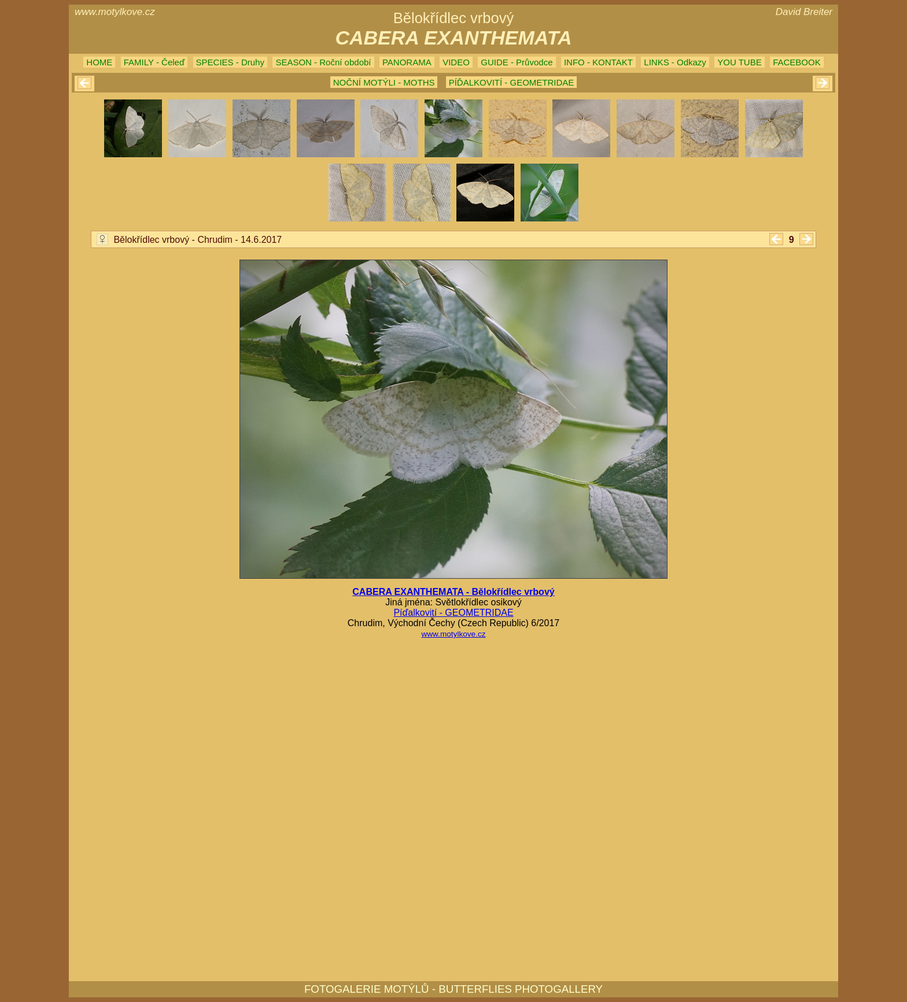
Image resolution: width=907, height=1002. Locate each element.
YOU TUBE (739, 62)
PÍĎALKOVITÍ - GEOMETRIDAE (511, 82)
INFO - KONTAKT (598, 62)
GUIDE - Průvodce (516, 62)
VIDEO (456, 62)
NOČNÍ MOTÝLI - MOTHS (384, 82)
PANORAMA (407, 62)
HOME (99, 62)
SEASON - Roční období (323, 62)
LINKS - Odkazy (675, 62)
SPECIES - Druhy (230, 62)
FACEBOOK (797, 62)
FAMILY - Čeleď (154, 62)
